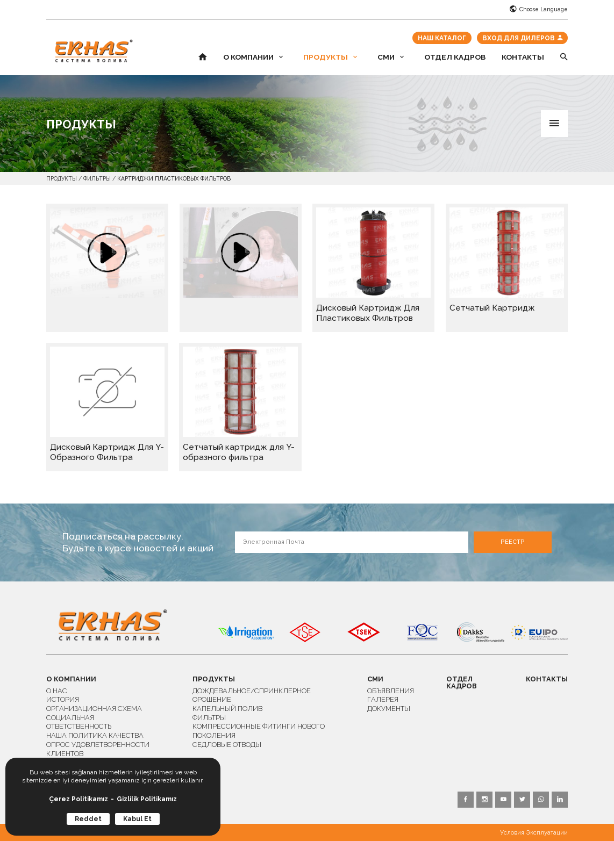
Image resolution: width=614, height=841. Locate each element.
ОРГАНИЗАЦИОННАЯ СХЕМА (94, 709)
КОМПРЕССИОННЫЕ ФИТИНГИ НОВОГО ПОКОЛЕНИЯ (258, 730)
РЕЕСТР (513, 541)
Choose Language (539, 9)
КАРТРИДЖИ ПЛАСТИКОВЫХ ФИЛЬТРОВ (174, 178)
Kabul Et (137, 819)
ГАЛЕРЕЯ (382, 699)
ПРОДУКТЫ (330, 57)
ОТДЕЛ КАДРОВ (455, 57)
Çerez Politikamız (78, 799)
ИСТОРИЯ (62, 699)
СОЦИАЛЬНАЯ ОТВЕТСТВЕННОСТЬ (78, 722)
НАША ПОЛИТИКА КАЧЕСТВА (95, 735)
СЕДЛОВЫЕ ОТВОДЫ (226, 745)
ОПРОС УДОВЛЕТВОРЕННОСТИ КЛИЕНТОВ (97, 749)
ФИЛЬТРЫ (97, 178)
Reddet (88, 819)
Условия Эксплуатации (534, 833)
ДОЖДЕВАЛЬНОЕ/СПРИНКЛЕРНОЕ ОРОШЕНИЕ (251, 695)
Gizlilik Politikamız (147, 799)
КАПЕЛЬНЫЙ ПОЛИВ (227, 709)
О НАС (56, 691)
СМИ (390, 57)
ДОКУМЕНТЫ (388, 709)
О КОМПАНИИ (253, 57)
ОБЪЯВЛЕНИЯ (390, 691)
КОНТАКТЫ (523, 57)
